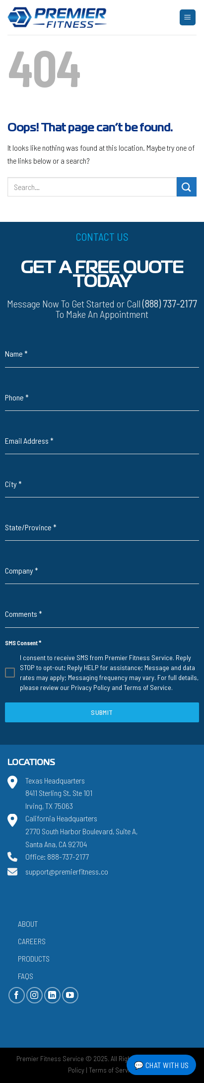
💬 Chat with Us (161, 1065)
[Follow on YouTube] (70, 995)
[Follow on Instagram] (34, 995)
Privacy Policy (90, 687)
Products (34, 958)
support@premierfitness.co (66, 871)
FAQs (25, 976)
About (28, 923)
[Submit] (187, 187)
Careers (32, 941)
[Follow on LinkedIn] (52, 995)
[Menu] (188, 17)
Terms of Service (147, 687)
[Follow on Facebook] (16, 995)
